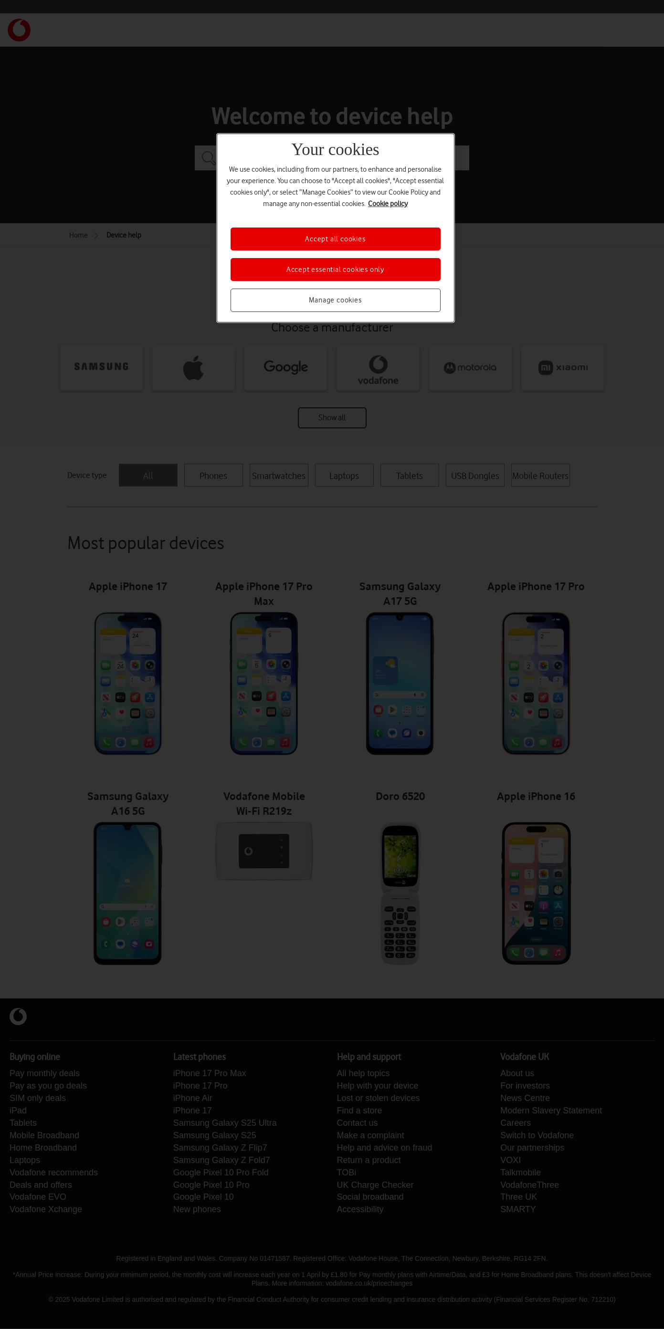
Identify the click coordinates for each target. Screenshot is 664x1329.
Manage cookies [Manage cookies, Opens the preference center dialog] (335, 300)
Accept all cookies (335, 239)
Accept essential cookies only (335, 269)
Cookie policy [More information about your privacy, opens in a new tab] (388, 203)
